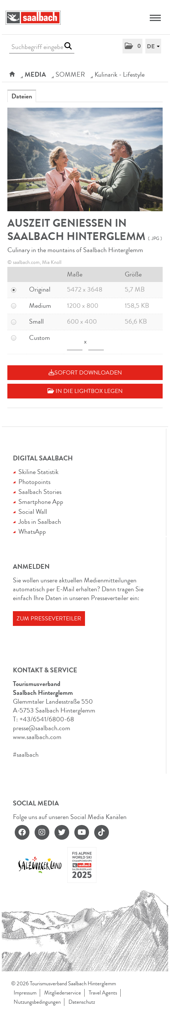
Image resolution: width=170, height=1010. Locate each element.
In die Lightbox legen (85, 391)
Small (36, 321)
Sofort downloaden (85, 373)
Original (39, 289)
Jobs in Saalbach (39, 521)
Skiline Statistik (38, 472)
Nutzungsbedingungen (37, 1002)
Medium (40, 305)
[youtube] (81, 832)
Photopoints (34, 482)
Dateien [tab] (21, 96)
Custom (39, 337)
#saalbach (26, 754)
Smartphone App (40, 501)
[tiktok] (101, 832)
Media (35, 74)
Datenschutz (81, 1002)
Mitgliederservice (62, 993)
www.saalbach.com (37, 737)
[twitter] (61, 832)
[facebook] (22, 832)
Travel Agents (103, 993)
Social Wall (32, 511)
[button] (132, 46)
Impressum (25, 993)
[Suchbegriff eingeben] (41, 47)
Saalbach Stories (39, 492)
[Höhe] (96, 342)
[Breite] (74, 342)
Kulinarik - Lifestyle (120, 74)
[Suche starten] (67, 46)
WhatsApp (32, 531)
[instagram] (42, 832)
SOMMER (70, 74)
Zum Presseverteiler (49, 618)
